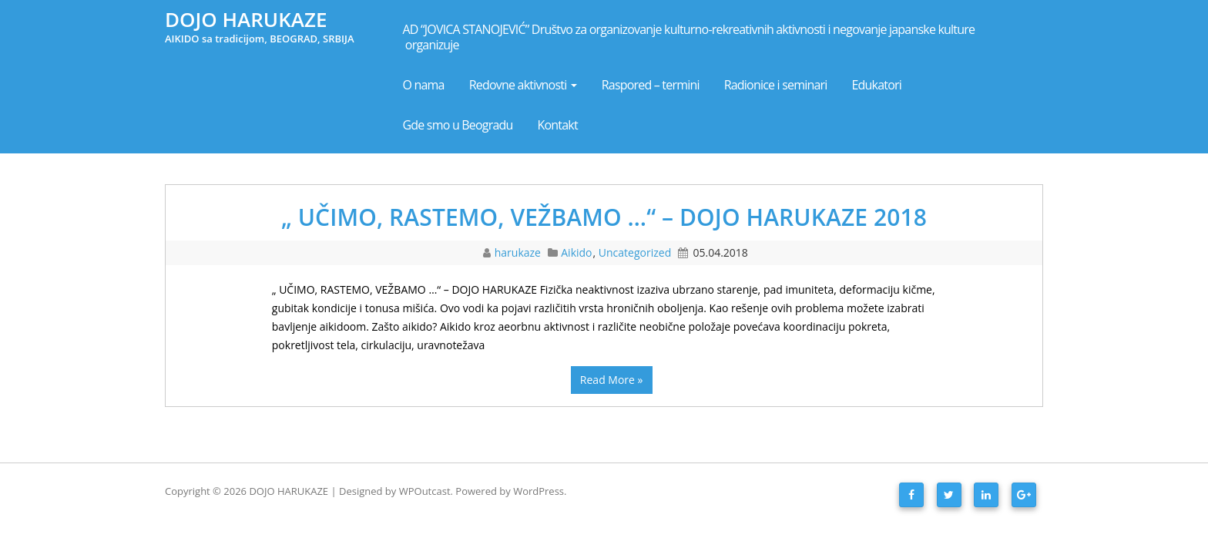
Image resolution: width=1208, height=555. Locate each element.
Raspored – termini (651, 84)
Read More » (611, 379)
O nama (424, 84)
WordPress (538, 491)
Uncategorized (635, 252)
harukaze (519, 252)
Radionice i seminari (775, 84)
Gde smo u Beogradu (458, 124)
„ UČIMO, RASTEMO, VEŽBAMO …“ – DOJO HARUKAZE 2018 (604, 217)
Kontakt (558, 124)
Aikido (576, 252)
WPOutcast (425, 491)
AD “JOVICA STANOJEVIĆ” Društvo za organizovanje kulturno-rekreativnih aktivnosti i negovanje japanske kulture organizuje (690, 37)
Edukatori (877, 84)
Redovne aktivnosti (523, 84)
